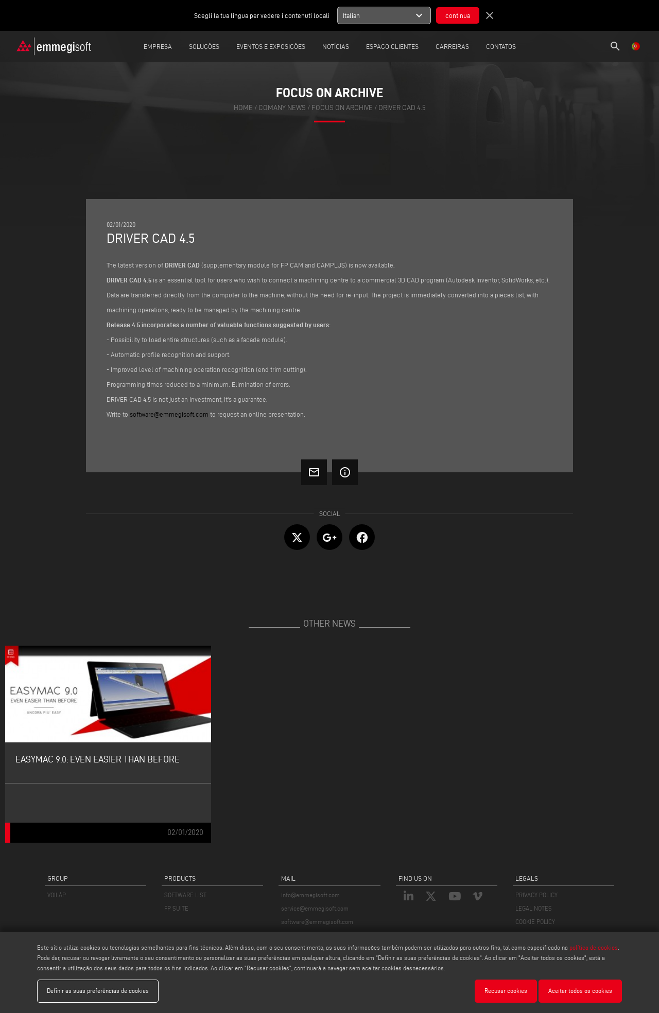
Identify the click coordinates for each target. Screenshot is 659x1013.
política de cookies (593, 947)
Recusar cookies (505, 990)
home (243, 108)
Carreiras (452, 46)
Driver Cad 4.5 (402, 108)
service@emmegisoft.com (315, 908)
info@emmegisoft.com (310, 895)
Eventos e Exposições (270, 46)
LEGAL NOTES (533, 908)
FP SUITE (176, 908)
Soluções (204, 46)
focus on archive (342, 108)
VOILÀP (56, 895)
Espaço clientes (392, 46)
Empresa (158, 46)
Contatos (501, 46)
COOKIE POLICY (535, 921)
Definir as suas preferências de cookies (98, 990)
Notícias (335, 46)
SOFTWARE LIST (185, 895)
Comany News (282, 108)
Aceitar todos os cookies (580, 990)
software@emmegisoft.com (317, 921)
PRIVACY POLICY (536, 895)
